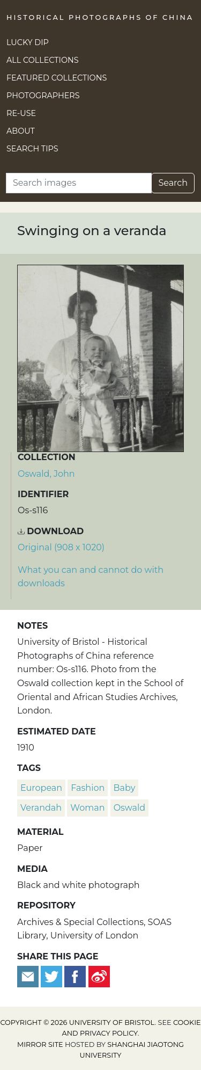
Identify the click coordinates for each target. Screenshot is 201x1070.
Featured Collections (56, 78)
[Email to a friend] (29, 976)
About (20, 131)
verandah (41, 808)
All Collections (42, 60)
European (41, 788)
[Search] (79, 183)
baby (125, 788)
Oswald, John (46, 474)
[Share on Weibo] (99, 976)
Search (173, 183)
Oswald (129, 808)
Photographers (43, 95)
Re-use (21, 113)
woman (87, 808)
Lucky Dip (27, 42)
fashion (88, 788)
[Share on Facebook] (75, 976)
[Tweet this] (52, 976)
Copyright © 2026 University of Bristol (77, 1022)
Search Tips (32, 149)
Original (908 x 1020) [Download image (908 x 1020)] (61, 547)
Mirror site (40, 1044)
